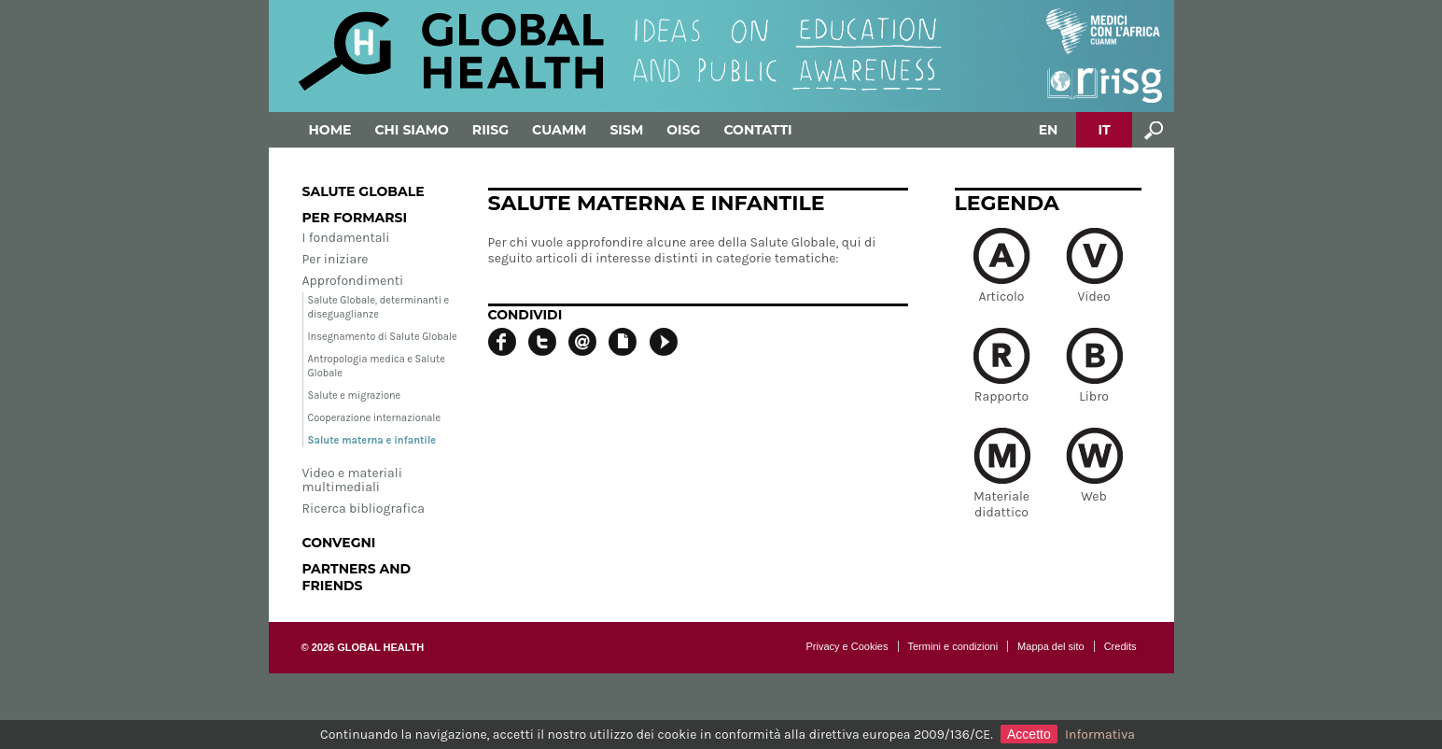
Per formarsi (355, 217)
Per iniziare (335, 259)
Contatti (757, 129)
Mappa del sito (1051, 646)
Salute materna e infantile (372, 440)
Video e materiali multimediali (352, 480)
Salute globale (363, 191)
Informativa (1100, 734)
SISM (626, 129)
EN (1048, 129)
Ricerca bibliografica (364, 508)
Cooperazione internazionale (374, 418)
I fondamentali (346, 238)
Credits (1120, 646)
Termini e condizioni (953, 646)
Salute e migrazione (354, 395)
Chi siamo (411, 129)
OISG (683, 129)
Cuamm (559, 129)
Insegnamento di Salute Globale (382, 337)
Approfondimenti (353, 281)
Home (330, 129)
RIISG (490, 129)
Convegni (339, 542)
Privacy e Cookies (846, 646)
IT (1104, 129)
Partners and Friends (357, 577)
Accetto (1029, 734)
